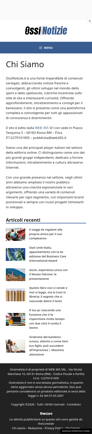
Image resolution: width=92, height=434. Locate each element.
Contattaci (74, 404)
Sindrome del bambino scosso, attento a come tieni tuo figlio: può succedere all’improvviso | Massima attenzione (48, 345)
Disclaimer (73, 428)
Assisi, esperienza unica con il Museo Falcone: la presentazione (48, 274)
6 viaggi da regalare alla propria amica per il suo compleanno (45, 233)
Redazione (35, 428)
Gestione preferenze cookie (76, 430)
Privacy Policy (54, 428)
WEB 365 (42, 127)
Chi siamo (18, 428)
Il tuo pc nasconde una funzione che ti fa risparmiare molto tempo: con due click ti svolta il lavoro (47, 318)
